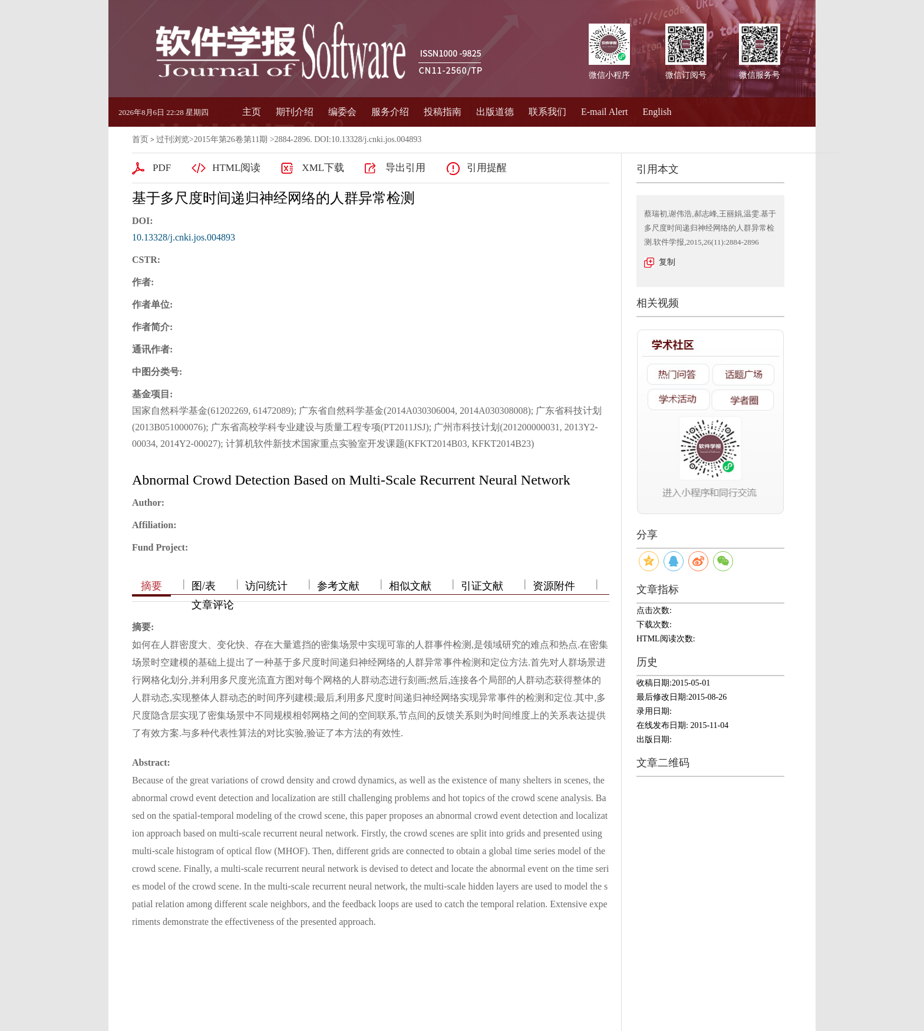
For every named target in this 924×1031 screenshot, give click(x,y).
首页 (140, 139)
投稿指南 (442, 112)
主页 (251, 112)
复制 (667, 262)
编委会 (342, 112)
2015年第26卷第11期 (231, 139)
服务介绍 (390, 112)
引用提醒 (487, 167)
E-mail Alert (604, 112)
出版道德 (495, 112)
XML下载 (323, 167)
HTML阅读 (236, 167)
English (657, 112)
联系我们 (547, 112)
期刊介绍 (295, 112)
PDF (162, 167)
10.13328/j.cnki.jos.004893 (183, 237)
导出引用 (405, 167)
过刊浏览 (172, 139)
